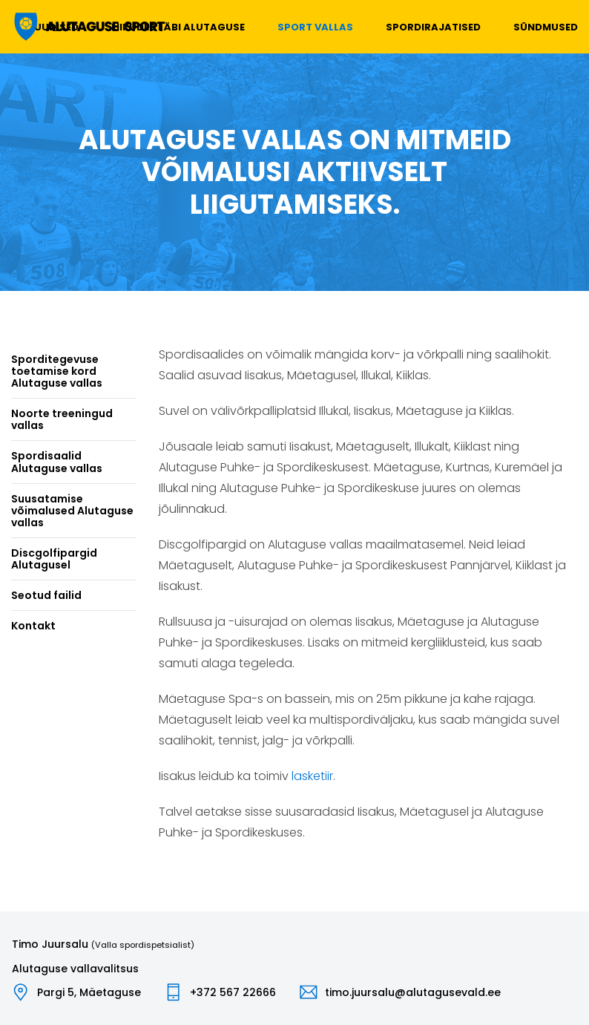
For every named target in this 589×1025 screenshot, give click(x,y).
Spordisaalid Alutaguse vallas (56, 461)
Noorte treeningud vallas (62, 419)
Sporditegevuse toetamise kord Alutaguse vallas (56, 371)
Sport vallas (315, 27)
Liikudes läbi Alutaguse (178, 27)
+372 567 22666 (233, 992)
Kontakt (33, 625)
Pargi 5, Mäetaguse (89, 992)
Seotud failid (46, 595)
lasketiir (312, 776)
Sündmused (545, 27)
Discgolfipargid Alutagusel (54, 559)
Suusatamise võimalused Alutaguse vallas (72, 510)
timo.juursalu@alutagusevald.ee (413, 992)
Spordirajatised (433, 27)
